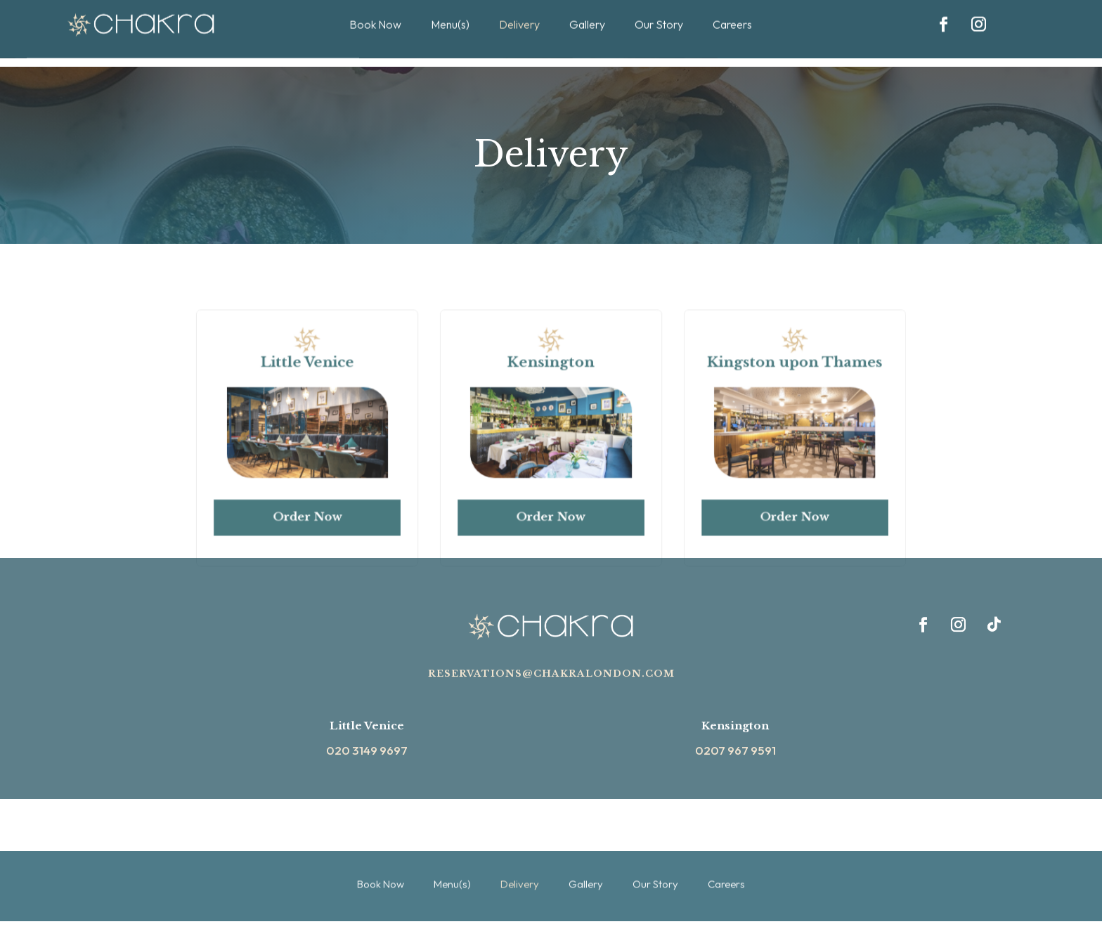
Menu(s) (452, 848)
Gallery (586, 848)
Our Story (655, 848)
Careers (726, 848)
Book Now (380, 848)
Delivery (519, 848)
